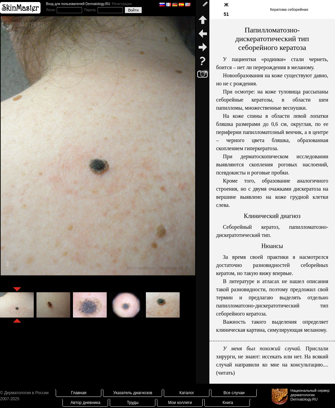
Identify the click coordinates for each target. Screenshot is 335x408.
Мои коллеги (180, 402)
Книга (228, 402)
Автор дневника (85, 402)
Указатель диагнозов (132, 392)
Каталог (186, 392)
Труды (132, 402)
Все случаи (234, 392)
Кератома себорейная (289, 9)
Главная (78, 392)
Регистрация (122, 4)
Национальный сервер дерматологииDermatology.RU (310, 394)
